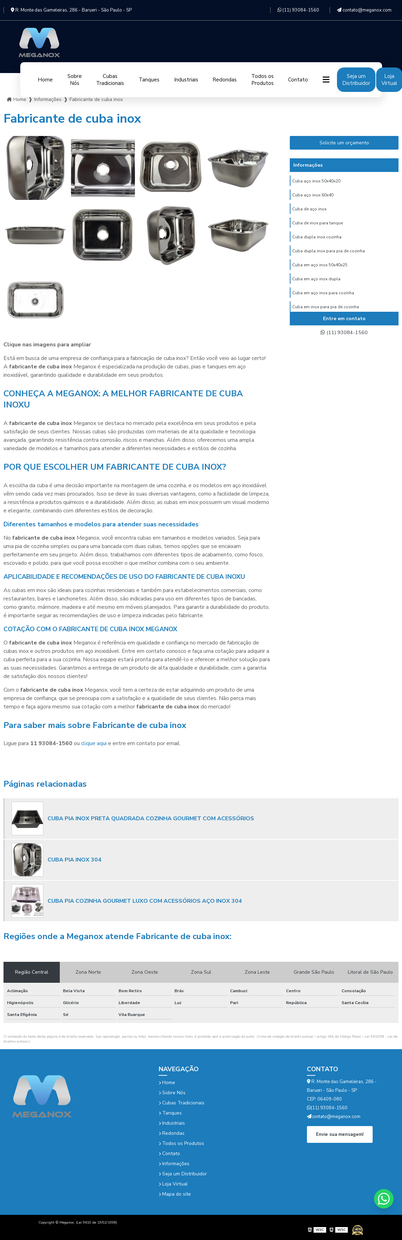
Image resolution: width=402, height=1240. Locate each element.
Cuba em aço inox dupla (316, 284)
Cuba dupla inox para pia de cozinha (328, 255)
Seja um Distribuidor (356, 80)
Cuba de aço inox (309, 211)
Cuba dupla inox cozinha (317, 240)
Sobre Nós (74, 80)
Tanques (149, 79)
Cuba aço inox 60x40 (312, 196)
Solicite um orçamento (344, 142)
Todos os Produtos (262, 80)
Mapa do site (175, 1194)
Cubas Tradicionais (110, 80)
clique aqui (94, 743)
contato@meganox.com (364, 10)
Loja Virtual (173, 1184)
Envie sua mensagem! (340, 1134)
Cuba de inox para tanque (317, 225)
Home (45, 79)
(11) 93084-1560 (298, 10)
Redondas (225, 79)
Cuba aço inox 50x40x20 (316, 181)
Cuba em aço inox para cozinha (323, 299)
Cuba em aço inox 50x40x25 (319, 269)
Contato (298, 79)
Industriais (186, 79)
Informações (174, 1163)
